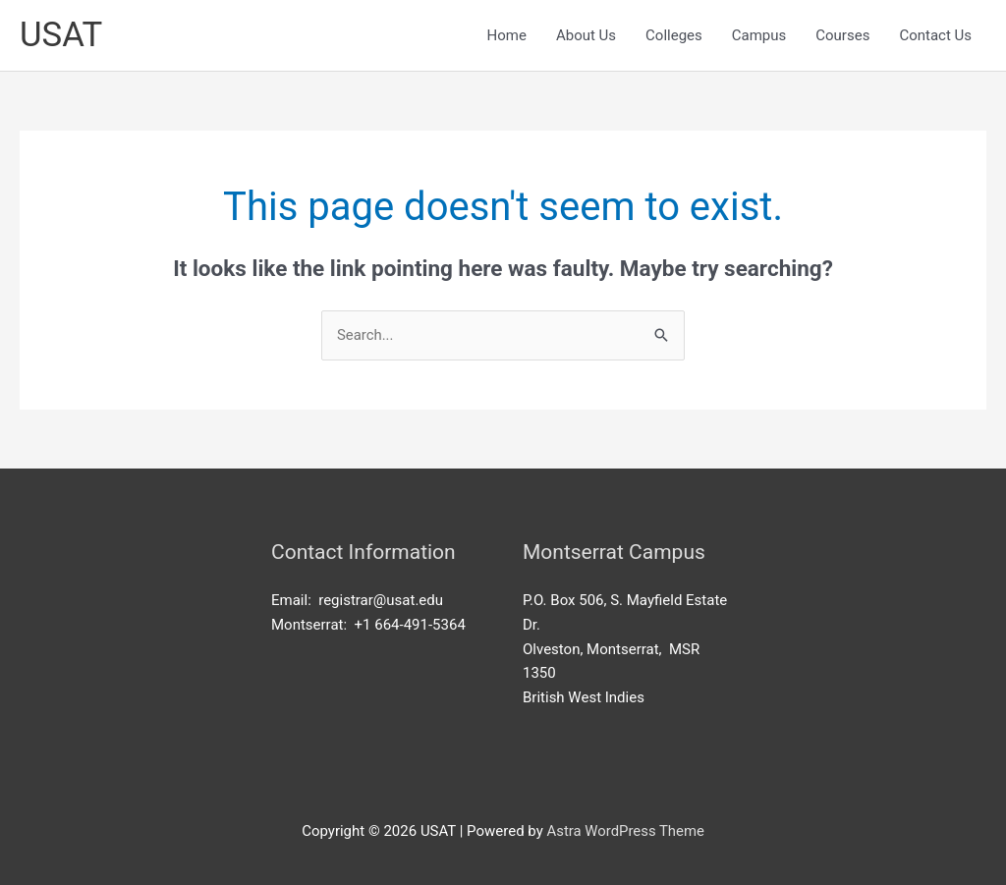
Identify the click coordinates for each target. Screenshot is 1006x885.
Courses (842, 35)
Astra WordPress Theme (625, 831)
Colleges (673, 35)
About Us (586, 35)
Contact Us (935, 35)
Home (507, 35)
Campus (759, 35)
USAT (61, 35)
